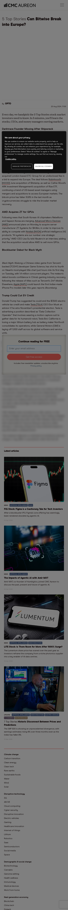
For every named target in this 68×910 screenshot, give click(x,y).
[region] (34, 152)
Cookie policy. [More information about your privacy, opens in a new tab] (10, 159)
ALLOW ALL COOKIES (43, 166)
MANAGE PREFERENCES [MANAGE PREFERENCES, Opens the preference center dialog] (22, 166)
